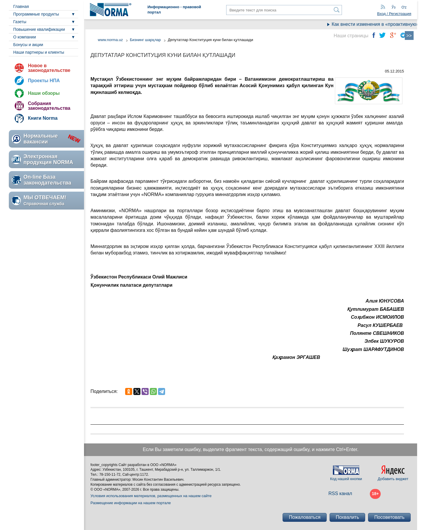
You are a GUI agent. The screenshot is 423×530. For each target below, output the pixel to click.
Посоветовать (389, 517)
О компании (24, 37)
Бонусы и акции (28, 44)
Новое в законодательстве (49, 67)
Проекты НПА (44, 80)
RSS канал (340, 493)
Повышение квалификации (39, 29)
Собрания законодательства (49, 105)
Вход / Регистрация (394, 13)
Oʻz (404, 7)
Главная (21, 6)
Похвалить (347, 517)
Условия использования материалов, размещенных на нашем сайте (151, 496)
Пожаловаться (304, 517)
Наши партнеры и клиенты (38, 52)
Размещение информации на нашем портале (130, 503)
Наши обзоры (44, 93)
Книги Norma (43, 118)
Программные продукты (36, 14)
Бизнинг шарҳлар (145, 40)
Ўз (393, 7)
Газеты (19, 21)
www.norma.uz (110, 40)
